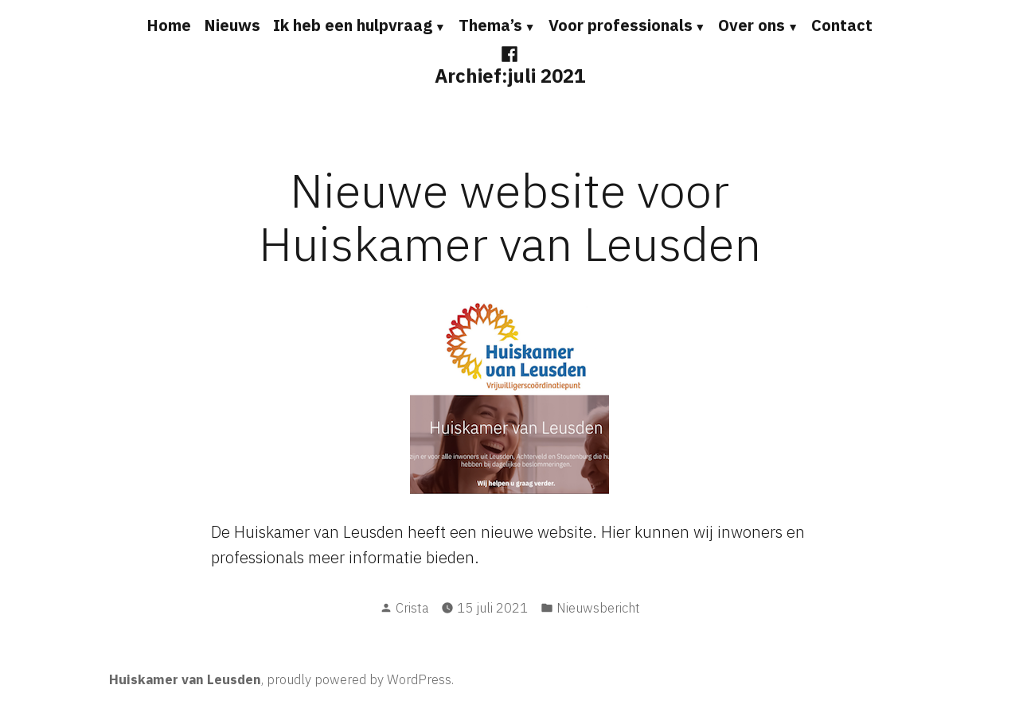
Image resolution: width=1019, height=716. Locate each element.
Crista (412, 608)
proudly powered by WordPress (359, 679)
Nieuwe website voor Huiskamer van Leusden (510, 216)
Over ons (751, 25)
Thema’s (490, 25)
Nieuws (232, 25)
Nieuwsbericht (598, 608)
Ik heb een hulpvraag (352, 25)
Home (168, 25)
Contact (842, 25)
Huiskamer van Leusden (185, 679)
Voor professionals (621, 25)
